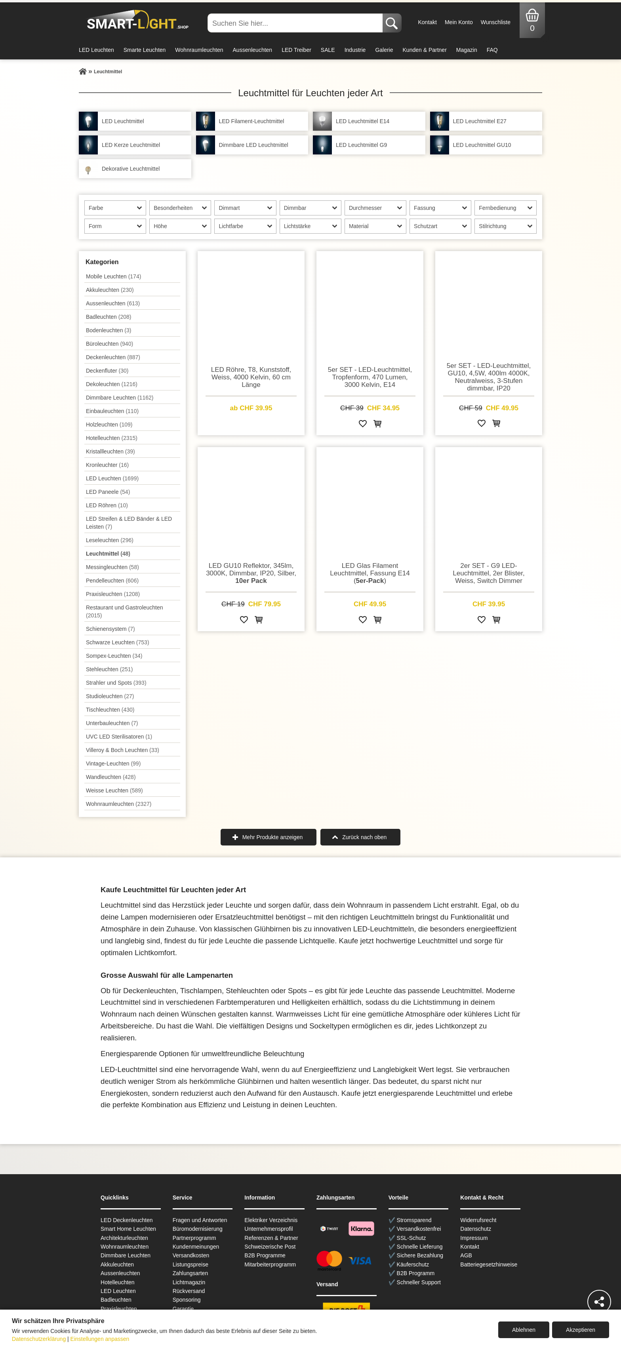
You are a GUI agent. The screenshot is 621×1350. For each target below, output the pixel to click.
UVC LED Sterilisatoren (119, 736)
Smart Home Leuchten (128, 1229)
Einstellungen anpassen (100, 1339)
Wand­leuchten (111, 777)
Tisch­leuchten (110, 709)
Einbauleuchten (112, 411)
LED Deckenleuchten (127, 1220)
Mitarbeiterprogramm (270, 1264)
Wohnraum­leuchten (119, 804)
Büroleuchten (109, 344)
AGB (466, 1255)
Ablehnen (523, 1330)
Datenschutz (475, 1229)
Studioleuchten (110, 696)
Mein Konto (459, 22)
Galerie (384, 50)
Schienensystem (110, 629)
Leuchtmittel (108, 553)
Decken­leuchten (113, 357)
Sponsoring (187, 1300)
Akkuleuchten (110, 290)
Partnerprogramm (194, 1238)
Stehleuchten (109, 669)
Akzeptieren (580, 1330)
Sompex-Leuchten (114, 656)
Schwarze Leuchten (117, 642)
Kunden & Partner (425, 50)
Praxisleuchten (113, 594)
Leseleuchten (109, 540)
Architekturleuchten (124, 1238)
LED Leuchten (96, 50)
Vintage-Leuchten (113, 763)
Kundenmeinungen (196, 1246)
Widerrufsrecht (478, 1220)
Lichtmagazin (189, 1282)
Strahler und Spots (116, 683)
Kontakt (427, 22)
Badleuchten (108, 317)
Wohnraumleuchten (199, 50)
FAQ (492, 50)
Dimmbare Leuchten (119, 397)
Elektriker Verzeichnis (270, 1220)
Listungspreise (190, 1264)
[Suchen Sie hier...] (296, 22)
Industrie (355, 50)
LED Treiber (296, 50)
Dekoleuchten (111, 384)
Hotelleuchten (111, 438)
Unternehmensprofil (268, 1229)
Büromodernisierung (198, 1229)
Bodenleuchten (108, 330)
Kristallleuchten (110, 451)
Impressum (474, 1238)
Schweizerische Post (269, 1246)
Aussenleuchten (252, 50)
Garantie (183, 1309)
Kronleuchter (107, 465)
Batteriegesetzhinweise (488, 1264)
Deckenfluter (107, 370)
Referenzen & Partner (271, 1238)
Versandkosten (191, 1255)
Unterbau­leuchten (112, 723)
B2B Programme (264, 1255)
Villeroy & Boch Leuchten (122, 750)
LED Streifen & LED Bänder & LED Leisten (129, 523)
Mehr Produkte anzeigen (272, 837)
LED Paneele (108, 492)
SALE (328, 50)
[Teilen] (599, 1302)
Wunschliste (496, 22)
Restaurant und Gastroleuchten (124, 611)
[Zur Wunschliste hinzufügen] (362, 425)
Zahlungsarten (190, 1273)
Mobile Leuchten (113, 276)
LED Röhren (107, 505)
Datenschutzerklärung (39, 1339)
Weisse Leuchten (114, 790)
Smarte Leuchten (145, 50)
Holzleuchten (109, 424)
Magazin (466, 50)
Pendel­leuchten (112, 580)
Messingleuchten (112, 567)
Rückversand (189, 1291)
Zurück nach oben (364, 837)
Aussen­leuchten (113, 303)
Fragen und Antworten (200, 1220)
